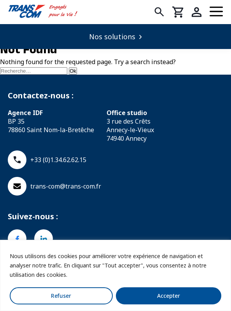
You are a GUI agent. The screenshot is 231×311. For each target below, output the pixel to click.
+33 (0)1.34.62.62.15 (47, 159)
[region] (115, 275)
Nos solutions (112, 36)
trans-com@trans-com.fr (54, 186)
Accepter (168, 295)
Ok (73, 71)
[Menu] (216, 12)
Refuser (61, 295)
